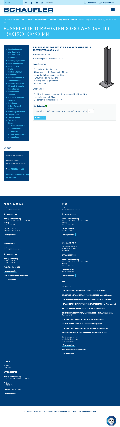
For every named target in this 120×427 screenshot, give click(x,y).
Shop (23, 19)
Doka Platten (13, 66)
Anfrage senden (10, 234)
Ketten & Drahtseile (16, 86)
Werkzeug (12, 120)
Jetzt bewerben (68, 345)
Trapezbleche (13, 114)
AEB (79, 411)
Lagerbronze (13, 89)
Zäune (30, 19)
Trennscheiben (14, 117)
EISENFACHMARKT (11, 243)
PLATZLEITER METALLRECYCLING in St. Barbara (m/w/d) (83, 319)
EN (51, 2)
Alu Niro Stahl (14, 52)
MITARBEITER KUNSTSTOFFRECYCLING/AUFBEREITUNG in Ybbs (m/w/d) (89, 304)
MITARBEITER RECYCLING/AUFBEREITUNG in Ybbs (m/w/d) (84, 308)
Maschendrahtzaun (18, 134)
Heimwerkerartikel (16, 83)
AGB (74, 411)
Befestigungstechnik (16, 60)
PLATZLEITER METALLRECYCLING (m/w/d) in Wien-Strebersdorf (85, 328)
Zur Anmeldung (10, 279)
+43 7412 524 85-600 (16, 169)
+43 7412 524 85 (10, 228)
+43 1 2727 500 (68, 228)
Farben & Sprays (15, 72)
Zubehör (53, 19)
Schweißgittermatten (16, 111)
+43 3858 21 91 (68, 269)
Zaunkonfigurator (15, 49)
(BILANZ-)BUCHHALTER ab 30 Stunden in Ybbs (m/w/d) (82, 324)
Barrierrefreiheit (88, 411)
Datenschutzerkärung (62, 411)
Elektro (11, 69)
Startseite (16, 19)
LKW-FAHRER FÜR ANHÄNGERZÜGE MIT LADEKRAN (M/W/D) (84, 290)
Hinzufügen (39, 117)
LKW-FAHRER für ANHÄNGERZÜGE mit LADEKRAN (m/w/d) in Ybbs (86, 299)
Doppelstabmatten (41, 19)
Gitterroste (12, 74)
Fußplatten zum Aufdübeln (68, 19)
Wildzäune (15, 137)
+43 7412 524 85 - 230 (12, 389)
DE (47, 2)
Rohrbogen (12, 103)
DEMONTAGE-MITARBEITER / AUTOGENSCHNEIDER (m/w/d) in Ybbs (87, 295)
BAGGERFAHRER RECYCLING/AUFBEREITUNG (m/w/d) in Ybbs (84, 332)
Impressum (48, 411)
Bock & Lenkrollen (15, 63)
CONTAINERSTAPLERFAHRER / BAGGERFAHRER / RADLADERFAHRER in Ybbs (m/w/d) (87, 314)
